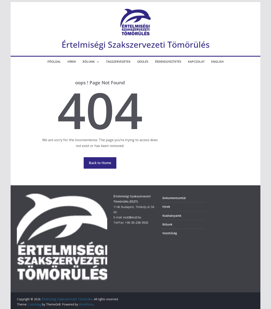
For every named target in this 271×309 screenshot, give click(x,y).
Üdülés (142, 62)
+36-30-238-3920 (136, 222)
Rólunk (89, 62)
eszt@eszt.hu (132, 217)
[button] (97, 62)
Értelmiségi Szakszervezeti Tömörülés (136, 44)
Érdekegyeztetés (168, 62)
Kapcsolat (196, 62)
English (217, 62)
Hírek (71, 62)
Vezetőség (169, 233)
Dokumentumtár (174, 198)
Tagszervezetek (118, 62)
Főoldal (54, 62)
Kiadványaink (171, 216)
